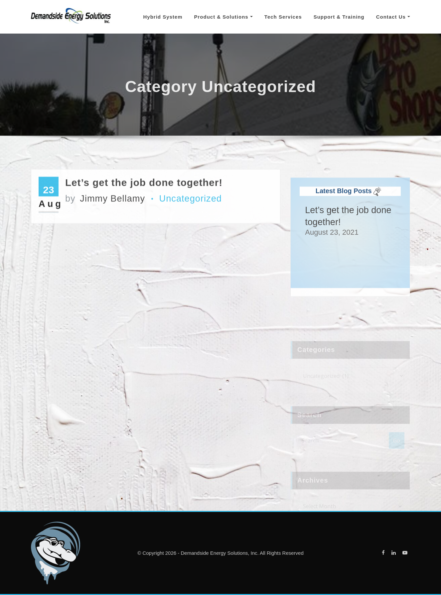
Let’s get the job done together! (143, 189)
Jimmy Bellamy (105, 205)
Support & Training (339, 17)
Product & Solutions (223, 17)
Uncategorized (190, 205)
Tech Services (283, 17)
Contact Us (393, 17)
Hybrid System (162, 17)
